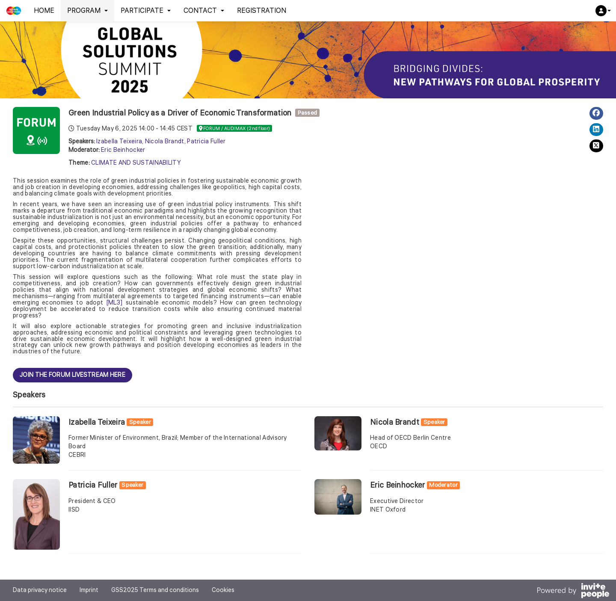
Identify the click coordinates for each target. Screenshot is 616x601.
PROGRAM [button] (87, 10)
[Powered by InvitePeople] (572, 592)
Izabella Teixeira (119, 141)
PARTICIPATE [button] (146, 10)
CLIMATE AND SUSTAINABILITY (136, 163)
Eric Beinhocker (123, 150)
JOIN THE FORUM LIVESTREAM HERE (72, 375)
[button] (603, 10)
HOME (44, 10)
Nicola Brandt (164, 141)
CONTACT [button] (204, 10)
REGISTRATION (261, 10)
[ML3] (114, 303)
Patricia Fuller (206, 141)
